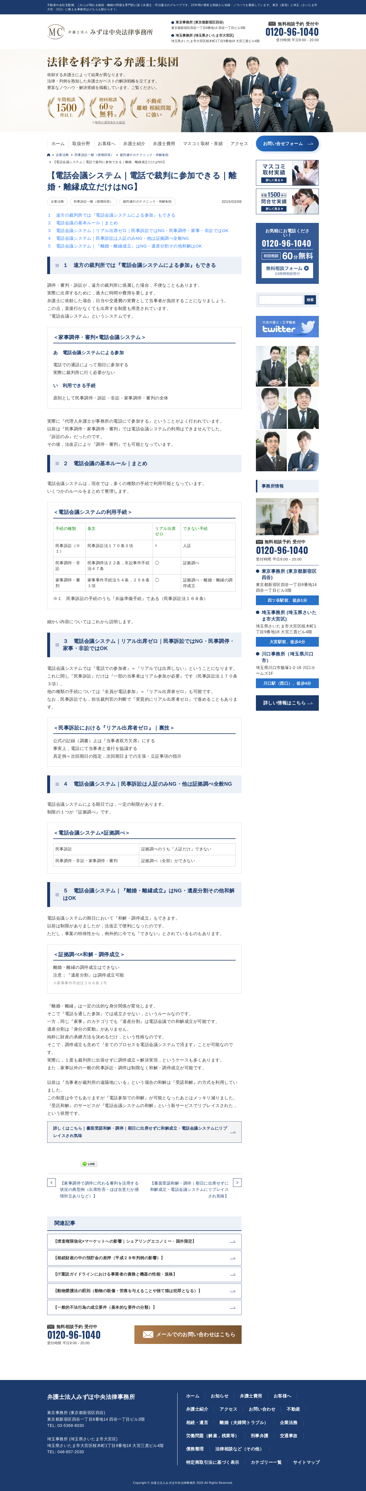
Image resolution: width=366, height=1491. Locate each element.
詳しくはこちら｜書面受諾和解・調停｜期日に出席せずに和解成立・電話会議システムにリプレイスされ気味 (140, 1132)
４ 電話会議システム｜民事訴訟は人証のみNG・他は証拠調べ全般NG (118, 238)
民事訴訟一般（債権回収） (94, 155)
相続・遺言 (197, 1422)
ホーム (58, 143)
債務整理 (195, 1448)
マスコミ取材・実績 (203, 143)
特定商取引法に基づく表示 (212, 1462)
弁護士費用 (164, 143)
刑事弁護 (259, 1435)
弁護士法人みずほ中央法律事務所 (91, 1397)
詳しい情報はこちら (284, 702)
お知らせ (219, 1395)
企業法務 (62, 155)
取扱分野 (81, 143)
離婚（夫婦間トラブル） (244, 1422)
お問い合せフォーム (283, 143)
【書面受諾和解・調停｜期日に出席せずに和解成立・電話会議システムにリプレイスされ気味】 (189, 1189)
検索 (310, 300)
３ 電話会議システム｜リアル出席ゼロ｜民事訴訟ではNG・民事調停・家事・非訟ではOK (137, 230)
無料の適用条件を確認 (110, 122)
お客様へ (107, 143)
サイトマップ (306, 1462)
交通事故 (289, 1435)
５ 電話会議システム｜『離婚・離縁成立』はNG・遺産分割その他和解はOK (124, 245)
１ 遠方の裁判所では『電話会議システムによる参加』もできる (111, 215)
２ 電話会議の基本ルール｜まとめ (82, 222)
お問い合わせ (262, 1409)
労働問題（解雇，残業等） (212, 1435)
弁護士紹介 (134, 143)
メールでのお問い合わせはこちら (195, 1334)
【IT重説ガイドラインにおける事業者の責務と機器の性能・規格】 (115, 1274)
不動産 (293, 1409)
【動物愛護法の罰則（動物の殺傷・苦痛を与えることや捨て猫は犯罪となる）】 (127, 1290)
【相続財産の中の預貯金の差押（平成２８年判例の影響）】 (109, 1258)
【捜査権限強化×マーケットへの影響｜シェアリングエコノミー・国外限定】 (124, 1241)
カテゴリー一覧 (266, 1462)
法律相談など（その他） (239, 1448)
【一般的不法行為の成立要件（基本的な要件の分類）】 (105, 1307)
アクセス (239, 143)
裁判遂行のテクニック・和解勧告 (144, 155)
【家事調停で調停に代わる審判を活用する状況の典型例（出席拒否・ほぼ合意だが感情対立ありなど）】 (99, 1189)
